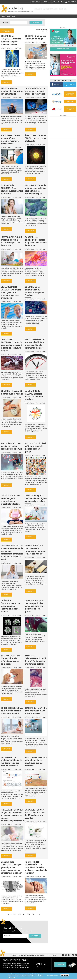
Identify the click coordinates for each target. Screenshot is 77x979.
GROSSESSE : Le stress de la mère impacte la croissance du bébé (12, 711)
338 (28, 914)
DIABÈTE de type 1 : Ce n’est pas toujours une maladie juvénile (36, 711)
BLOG (65, 9)
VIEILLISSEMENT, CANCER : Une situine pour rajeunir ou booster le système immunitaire (11, 292)
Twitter (66, 955)
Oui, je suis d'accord (53, 975)
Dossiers (39, 9)
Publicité (43, 955)
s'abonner (60, 964)
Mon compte (71, 1)
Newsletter (22, 955)
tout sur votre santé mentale (70, 94)
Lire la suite (6, 82)
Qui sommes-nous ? (33, 955)
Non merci (64, 975)
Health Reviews (47, 9)
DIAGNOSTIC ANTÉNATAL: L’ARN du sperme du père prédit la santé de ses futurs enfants (11, 345)
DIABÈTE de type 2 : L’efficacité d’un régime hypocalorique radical (36, 498)
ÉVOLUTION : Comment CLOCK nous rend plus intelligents (36, 138)
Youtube (76, 955)
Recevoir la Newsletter (63, 81)
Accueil (3, 16)
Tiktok (72, 955)
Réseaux (61, 9)
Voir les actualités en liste (43, 31)
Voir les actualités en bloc (47, 31)
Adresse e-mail (7, 933)
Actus (35, 9)
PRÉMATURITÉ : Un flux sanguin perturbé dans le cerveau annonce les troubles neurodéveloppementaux (12, 815)
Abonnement (55, 9)
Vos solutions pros (70, 108)
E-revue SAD (47, 1)
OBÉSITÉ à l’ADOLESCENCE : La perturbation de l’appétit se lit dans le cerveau (11, 606)
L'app (54, 1)
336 (19, 914)
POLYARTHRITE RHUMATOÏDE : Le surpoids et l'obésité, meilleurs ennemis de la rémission (36, 867)
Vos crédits (70, 101)
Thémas (60, 1)
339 (33, 914)
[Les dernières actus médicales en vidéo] (63, 138)
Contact (54, 955)
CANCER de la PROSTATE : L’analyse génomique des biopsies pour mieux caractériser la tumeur (11, 867)
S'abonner (35, 936)
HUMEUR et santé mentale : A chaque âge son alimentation (12, 91)
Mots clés (5, 22)
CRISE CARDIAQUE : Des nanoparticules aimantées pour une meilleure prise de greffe (34, 606)
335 (15, 914)
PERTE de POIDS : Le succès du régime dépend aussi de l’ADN (11, 446)
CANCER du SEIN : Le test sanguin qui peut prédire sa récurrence (35, 91)
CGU (49, 955)
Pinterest (69, 955)
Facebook (63, 955)
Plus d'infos (11, 977)
